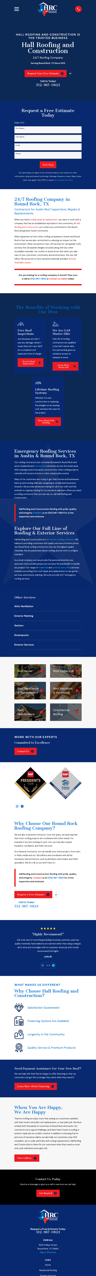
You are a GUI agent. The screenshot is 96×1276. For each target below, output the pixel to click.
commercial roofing (62, 567)
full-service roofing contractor (60, 539)
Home (48, 1265)
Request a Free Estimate (33, 894)
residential (43, 567)
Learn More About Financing (35, 1086)
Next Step (48, 164)
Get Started (48, 1193)
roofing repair (36, 219)
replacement (51, 219)
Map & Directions (48, 1252)
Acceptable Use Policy (64, 180)
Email (18, 145)
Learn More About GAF (67, 366)
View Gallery (26, 1158)
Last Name (20, 137)
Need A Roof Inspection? (31, 362)
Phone (18, 154)
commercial (40, 466)
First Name (20, 128)
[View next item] (22, 806)
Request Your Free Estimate (45, 73)
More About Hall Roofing (48, 421)
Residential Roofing (48, 1270)
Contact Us (25, 751)
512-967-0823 (48, 85)
